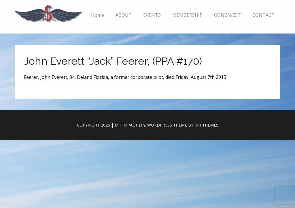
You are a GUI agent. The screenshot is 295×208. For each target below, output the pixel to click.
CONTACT (263, 15)
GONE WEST (227, 15)
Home (97, 15)
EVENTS (152, 15)
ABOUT (124, 15)
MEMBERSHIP (187, 15)
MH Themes (206, 125)
